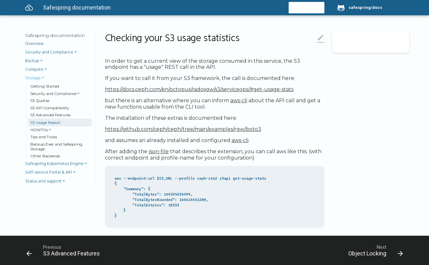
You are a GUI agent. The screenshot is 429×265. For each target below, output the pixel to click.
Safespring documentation (55, 35)
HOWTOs (39, 129)
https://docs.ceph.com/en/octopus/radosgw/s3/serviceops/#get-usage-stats (199, 89)
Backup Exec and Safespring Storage (56, 146)
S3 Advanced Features (50, 114)
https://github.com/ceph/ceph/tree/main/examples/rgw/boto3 (183, 129)
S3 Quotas (39, 100)
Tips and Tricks (43, 136)
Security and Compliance (49, 52)
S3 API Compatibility (49, 107)
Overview (34, 44)
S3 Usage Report (45, 122)
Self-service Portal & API (48, 172)
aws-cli (238, 100)
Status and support (43, 181)
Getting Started (44, 86)
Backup (32, 61)
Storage (33, 78)
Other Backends (45, 156)
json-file (159, 151)
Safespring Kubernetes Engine (54, 164)
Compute (34, 70)
